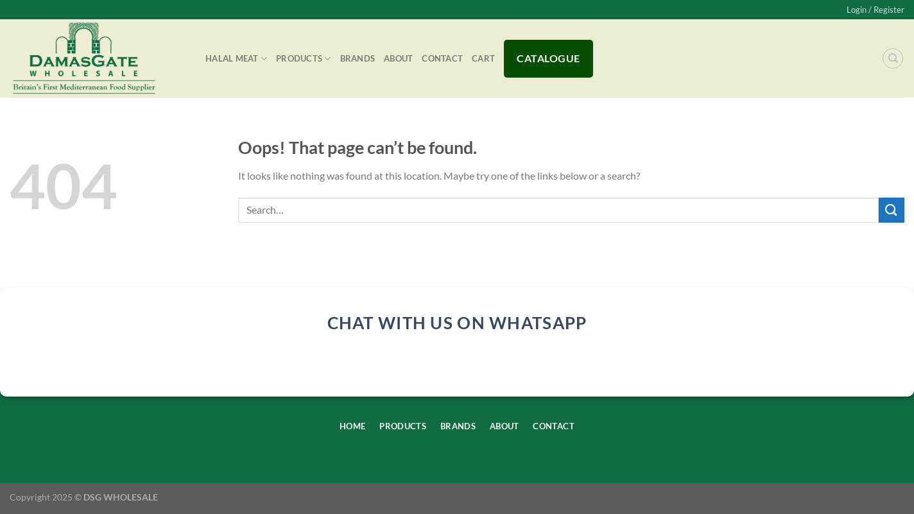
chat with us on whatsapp (457, 322)
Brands (357, 58)
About (398, 58)
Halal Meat (236, 59)
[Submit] (891, 210)
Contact (442, 58)
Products (303, 59)
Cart (483, 58)
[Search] (893, 58)
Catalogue (548, 58)
